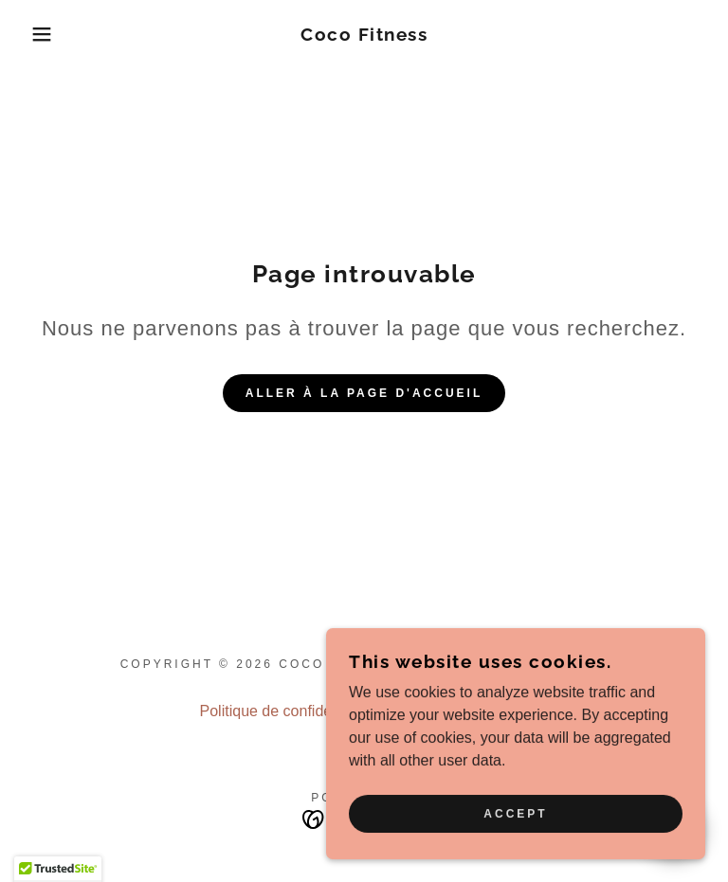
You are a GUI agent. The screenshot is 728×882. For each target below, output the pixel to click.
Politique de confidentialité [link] (288, 711)
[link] (364, 35)
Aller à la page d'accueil (364, 393)
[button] (36, 34)
